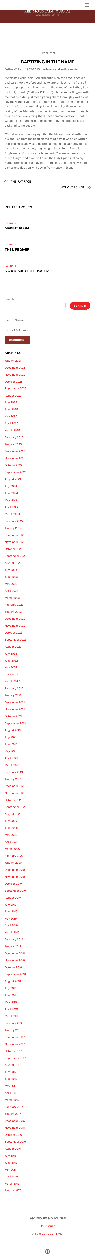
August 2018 (13, 981)
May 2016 (11, 1169)
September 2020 (15, 806)
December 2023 (15, 535)
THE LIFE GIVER (17, 249)
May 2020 (11, 834)
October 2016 (13, 1134)
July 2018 (11, 988)
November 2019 (15, 876)
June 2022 (11, 660)
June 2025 (11, 409)
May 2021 (11, 751)
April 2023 (11, 590)
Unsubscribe (47, 1225)
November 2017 (15, 1044)
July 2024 (11, 486)
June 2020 (11, 827)
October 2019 (13, 883)
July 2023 (11, 569)
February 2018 (14, 1023)
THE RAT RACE (21, 181)
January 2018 (13, 1030)
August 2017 (13, 1064)
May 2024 (11, 500)
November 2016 (15, 1127)
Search (9, 299)
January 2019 (13, 946)
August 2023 (13, 562)
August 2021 (13, 730)
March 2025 (12, 430)
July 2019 (10, 904)
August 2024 (13, 479)
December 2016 (15, 1120)
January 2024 (13, 528)
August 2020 (13, 814)
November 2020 (15, 793)
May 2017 (11, 1085)
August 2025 (13, 395)
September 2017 (15, 1058)
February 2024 (14, 521)
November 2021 (15, 709)
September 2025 (16, 388)
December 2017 (15, 1037)
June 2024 (11, 493)
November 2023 (15, 541)
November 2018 (15, 960)
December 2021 (15, 702)
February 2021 (14, 772)
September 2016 (15, 1141)
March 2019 (12, 932)
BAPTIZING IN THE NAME (47, 62)
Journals (10, 223)
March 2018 (12, 1016)
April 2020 (11, 841)
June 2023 (11, 576)
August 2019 (13, 897)
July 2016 (10, 1155)
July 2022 (11, 653)
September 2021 (15, 723)
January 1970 (13, 1190)
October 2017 (13, 1050)
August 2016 (13, 1148)
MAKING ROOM (17, 228)
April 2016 (11, 1176)
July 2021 (10, 737)
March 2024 (12, 514)
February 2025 (14, 437)
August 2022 (13, 646)
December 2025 (15, 367)
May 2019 (11, 918)
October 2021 (13, 716)
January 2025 (13, 444)
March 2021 (12, 765)
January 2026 (13, 360)
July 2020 (11, 820)
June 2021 (11, 744)
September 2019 (15, 890)
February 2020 (14, 855)
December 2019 (15, 869)
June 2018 (11, 995)
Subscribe (17, 340)
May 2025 (11, 416)
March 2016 (12, 1183)
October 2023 (14, 548)
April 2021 (11, 758)
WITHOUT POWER (72, 187)
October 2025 (14, 381)
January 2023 (13, 611)
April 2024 (11, 507)
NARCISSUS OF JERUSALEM (27, 271)
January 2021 (13, 779)
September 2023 (16, 555)
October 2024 (14, 465)
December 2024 (15, 451)
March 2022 (12, 681)
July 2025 (11, 402)
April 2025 (11, 423)
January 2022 (13, 695)
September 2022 (15, 639)
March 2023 (12, 597)
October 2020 (13, 800)
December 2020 (15, 785)
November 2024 (15, 458)
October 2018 (13, 967)
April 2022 (11, 674)
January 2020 (13, 862)
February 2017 (14, 1106)
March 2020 (12, 848)
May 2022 (11, 667)
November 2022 (15, 625)
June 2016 (11, 1162)
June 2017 (11, 1078)
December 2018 (15, 953)
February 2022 (14, 688)
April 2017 (11, 1092)
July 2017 (10, 1071)
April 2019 (11, 925)
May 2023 (11, 583)
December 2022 (15, 618)
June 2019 (11, 911)
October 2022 (13, 632)
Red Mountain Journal (45, 1234)
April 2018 (11, 1009)
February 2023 (14, 604)
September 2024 (16, 472)
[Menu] (86, 5)
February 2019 (14, 939)
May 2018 (11, 1002)
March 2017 (12, 1099)
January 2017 (13, 1113)
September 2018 (15, 974)
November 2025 (15, 374)
